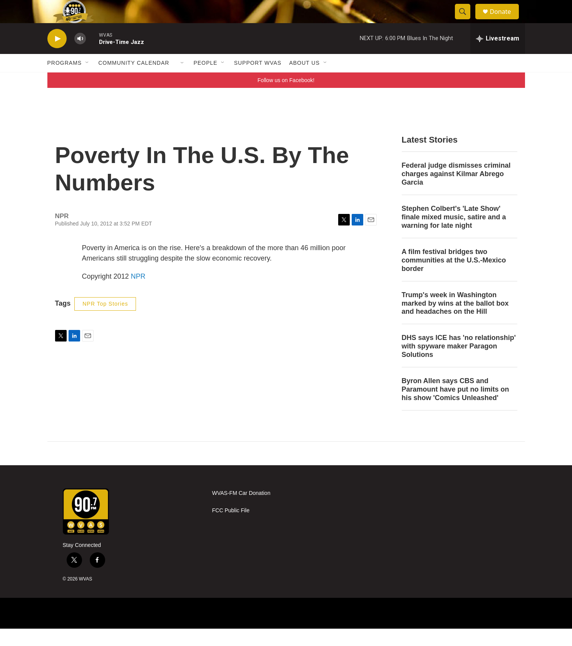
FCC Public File (231, 528)
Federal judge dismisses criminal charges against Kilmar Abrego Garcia (456, 191)
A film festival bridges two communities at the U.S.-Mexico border (454, 277)
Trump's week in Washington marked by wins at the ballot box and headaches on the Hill (455, 320)
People (205, 80)
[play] (57, 56)
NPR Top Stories (105, 321)
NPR (138, 294)
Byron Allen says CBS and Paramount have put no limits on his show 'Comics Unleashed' (455, 406)
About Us (304, 80)
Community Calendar (133, 80)
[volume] (80, 56)
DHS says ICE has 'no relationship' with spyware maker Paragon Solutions (459, 363)
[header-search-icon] (466, 20)
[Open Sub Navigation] (87, 80)
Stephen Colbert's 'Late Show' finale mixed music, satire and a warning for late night (454, 234)
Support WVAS (257, 80)
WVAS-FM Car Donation (241, 510)
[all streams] (497, 55)
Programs (64, 80)
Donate (505, 20)
